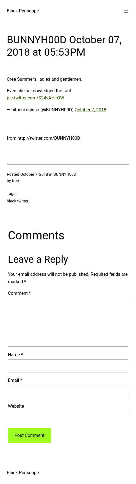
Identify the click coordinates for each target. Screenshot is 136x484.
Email (15, 380)
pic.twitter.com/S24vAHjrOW (35, 98)
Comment (19, 293)
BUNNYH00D (64, 174)
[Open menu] (126, 11)
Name (15, 354)
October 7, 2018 (90, 109)
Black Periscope (23, 10)
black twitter (18, 201)
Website (16, 406)
